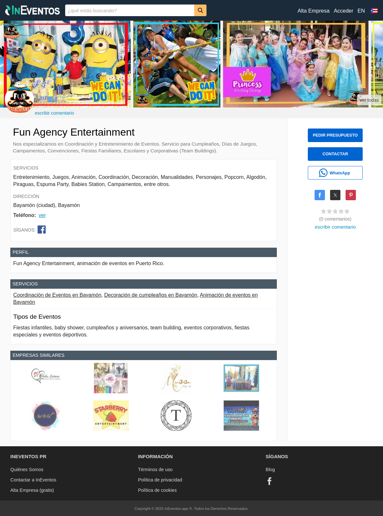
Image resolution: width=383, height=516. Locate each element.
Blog (270, 469)
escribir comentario (54, 113)
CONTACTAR (335, 153)
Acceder (343, 11)
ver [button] (42, 215)
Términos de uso (155, 469)
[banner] (191, 10)
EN (361, 11)
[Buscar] (200, 10)
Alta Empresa (313, 11)
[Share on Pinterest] (351, 195)
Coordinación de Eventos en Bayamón (57, 295)
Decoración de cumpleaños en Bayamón (150, 295)
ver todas (369, 100)
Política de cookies (157, 490)
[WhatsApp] (335, 173)
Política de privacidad (160, 479)
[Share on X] (335, 195)
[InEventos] (32, 11)
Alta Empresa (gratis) (32, 490)
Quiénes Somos (26, 469)
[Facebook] (269, 481)
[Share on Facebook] (320, 195)
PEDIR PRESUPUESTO (335, 135)
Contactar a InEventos (33, 479)
